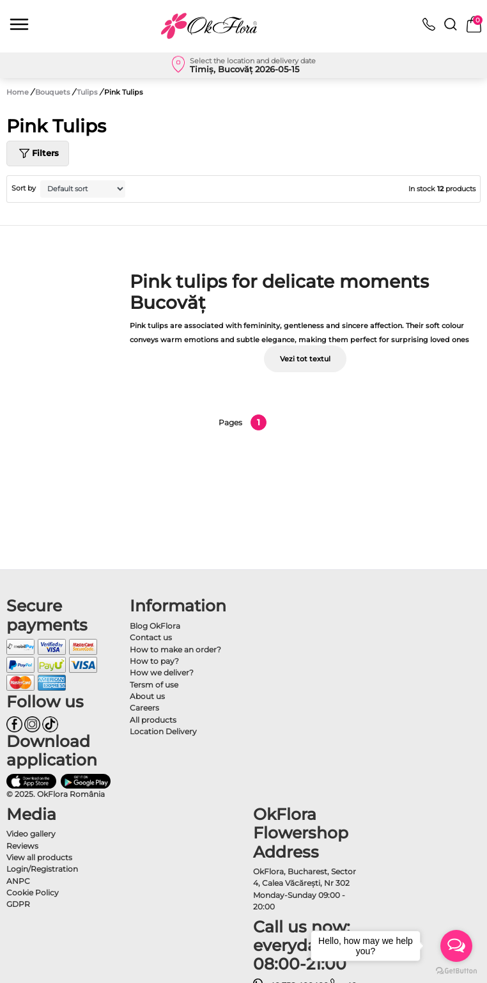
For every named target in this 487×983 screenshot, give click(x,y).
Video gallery (31, 833)
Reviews (22, 846)
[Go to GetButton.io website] (456, 970)
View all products (39, 857)
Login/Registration (42, 869)
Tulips (88, 92)
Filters (38, 153)
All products (153, 720)
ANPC (18, 881)
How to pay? (154, 661)
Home (17, 92)
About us (147, 696)
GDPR (18, 904)
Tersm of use (154, 684)
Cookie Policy (32, 892)
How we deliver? (162, 672)
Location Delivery (163, 731)
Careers (144, 707)
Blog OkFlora (155, 626)
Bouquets (53, 92)
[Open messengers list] (456, 946)
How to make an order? (175, 649)
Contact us (151, 637)
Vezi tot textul (305, 358)
